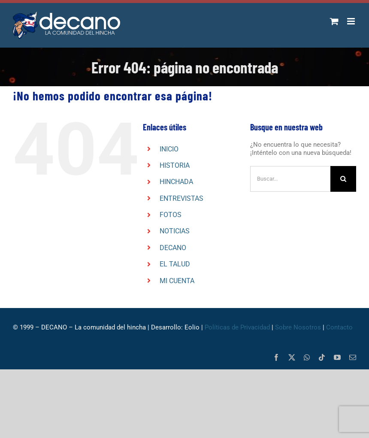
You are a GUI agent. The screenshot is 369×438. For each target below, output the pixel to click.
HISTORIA (175, 165)
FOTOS (170, 215)
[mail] (352, 357)
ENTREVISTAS (181, 198)
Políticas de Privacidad (237, 327)
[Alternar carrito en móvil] (334, 21)
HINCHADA (176, 182)
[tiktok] (321, 357)
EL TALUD (175, 264)
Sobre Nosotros (298, 327)
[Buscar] (343, 179)
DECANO (173, 248)
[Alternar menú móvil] (351, 21)
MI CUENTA (177, 281)
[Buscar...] (290, 179)
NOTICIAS (175, 231)
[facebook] (276, 357)
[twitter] (291, 357)
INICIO (169, 149)
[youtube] (337, 357)
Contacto (339, 327)
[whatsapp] (307, 357)
